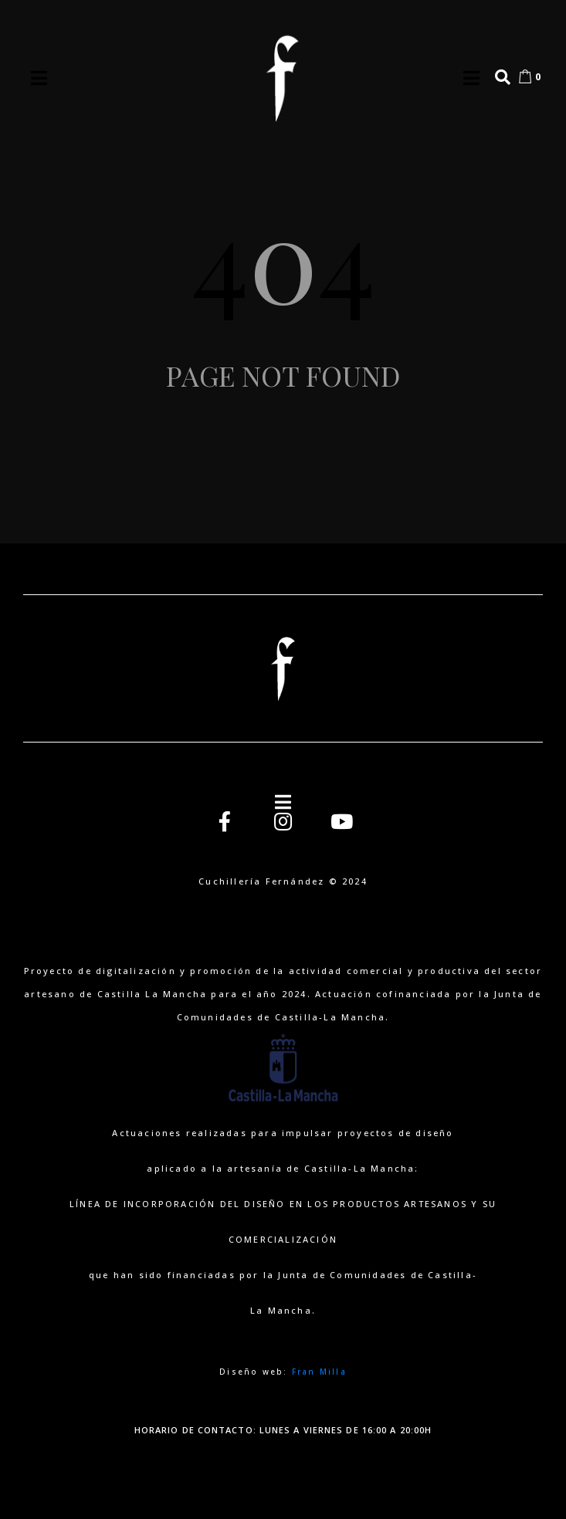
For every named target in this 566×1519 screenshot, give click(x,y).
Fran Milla (319, 1371)
